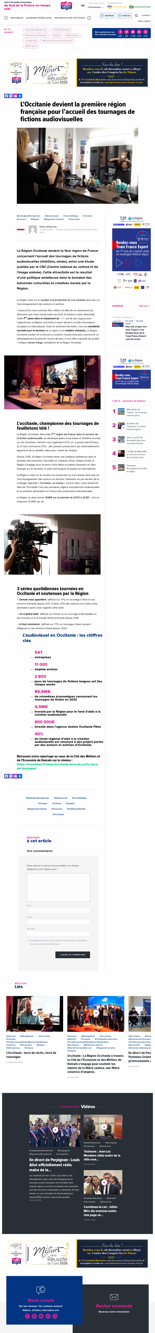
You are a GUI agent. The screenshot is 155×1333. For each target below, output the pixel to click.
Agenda (109, 16)
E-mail (30, 917)
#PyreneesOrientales (139, 1039)
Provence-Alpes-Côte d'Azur (70, 18)
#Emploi (57, 35)
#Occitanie (58, 814)
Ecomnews (96, 7)
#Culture (21, 219)
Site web (31, 929)
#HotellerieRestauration (141, 1048)
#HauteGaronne (92, 1143)
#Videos (29, 1048)
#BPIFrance (30, 46)
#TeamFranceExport (122, 317)
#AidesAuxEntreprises (36, 30)
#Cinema (87, 216)
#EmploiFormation (93, 1045)
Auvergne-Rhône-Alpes (39, 18)
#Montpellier (27, 1036)
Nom (29, 906)
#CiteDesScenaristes (106, 1039)
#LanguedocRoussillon (41, 1151)
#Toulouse (89, 1146)
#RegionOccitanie (105, 1048)
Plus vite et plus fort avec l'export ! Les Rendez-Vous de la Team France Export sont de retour (136, 332)
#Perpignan (64, 1151)
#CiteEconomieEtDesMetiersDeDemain (27, 1042)
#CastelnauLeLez (93, 1198)
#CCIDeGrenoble (61, 30)
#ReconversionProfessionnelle (57, 41)
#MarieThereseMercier (79, 1048)
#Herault (11, 1036)
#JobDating (30, 41)
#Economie (26, 1045)
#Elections (105, 1146)
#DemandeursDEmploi (36, 35)
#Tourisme (74, 219)
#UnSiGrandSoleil (76, 809)
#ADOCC (71, 1039)
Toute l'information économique (30, 6)
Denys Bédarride (48, 227)
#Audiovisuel (52, 216)
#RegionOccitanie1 (54, 219)
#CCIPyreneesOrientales (141, 1042)
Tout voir (145, 306)
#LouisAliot (62, 1154)
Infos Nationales (13, 18)
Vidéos (126, 16)
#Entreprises (72, 35)
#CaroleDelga (70, 216)
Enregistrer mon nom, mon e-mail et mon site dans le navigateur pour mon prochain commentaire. (58, 942)
